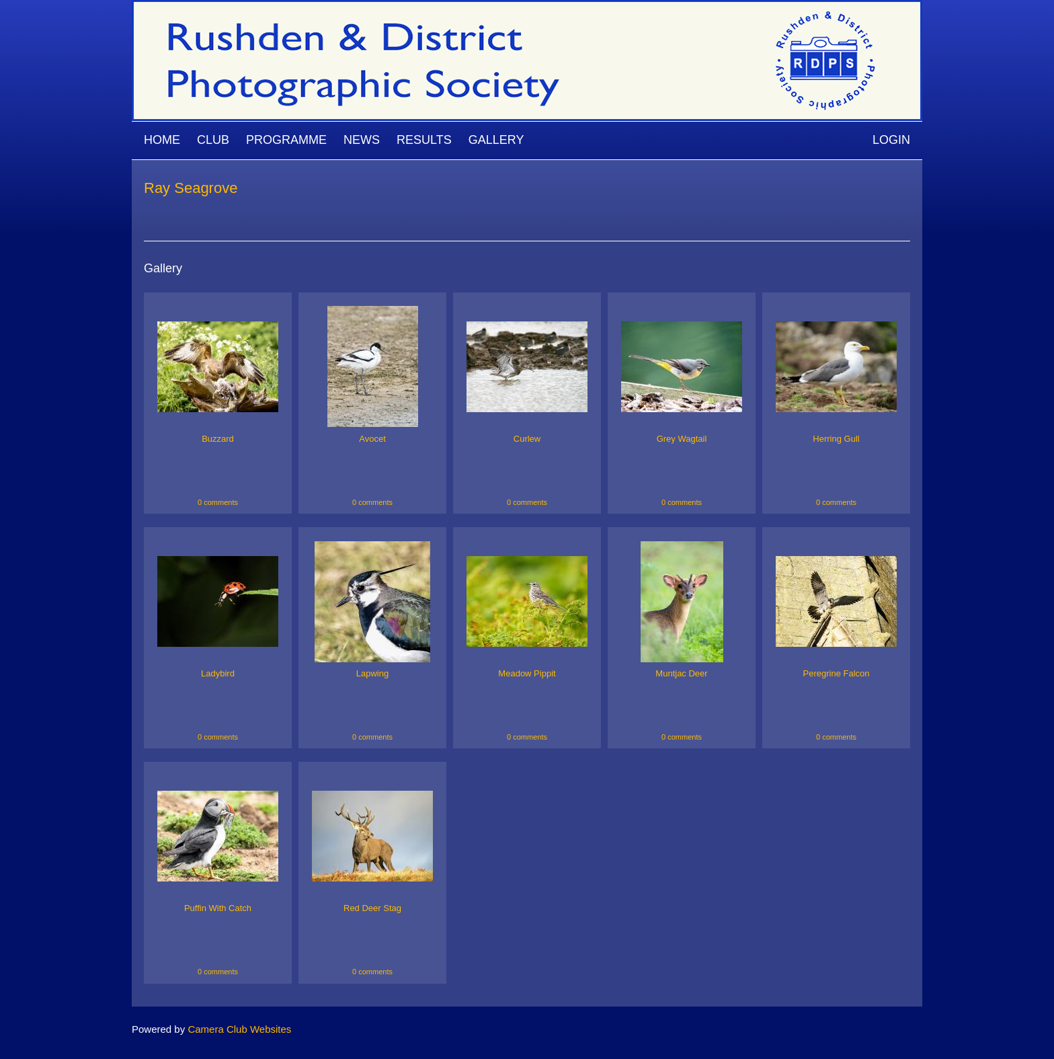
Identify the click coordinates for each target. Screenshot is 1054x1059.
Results (424, 140)
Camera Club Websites (239, 1029)
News (361, 140)
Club (213, 140)
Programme (286, 140)
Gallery (496, 140)
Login (891, 140)
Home (162, 140)
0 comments (218, 502)
